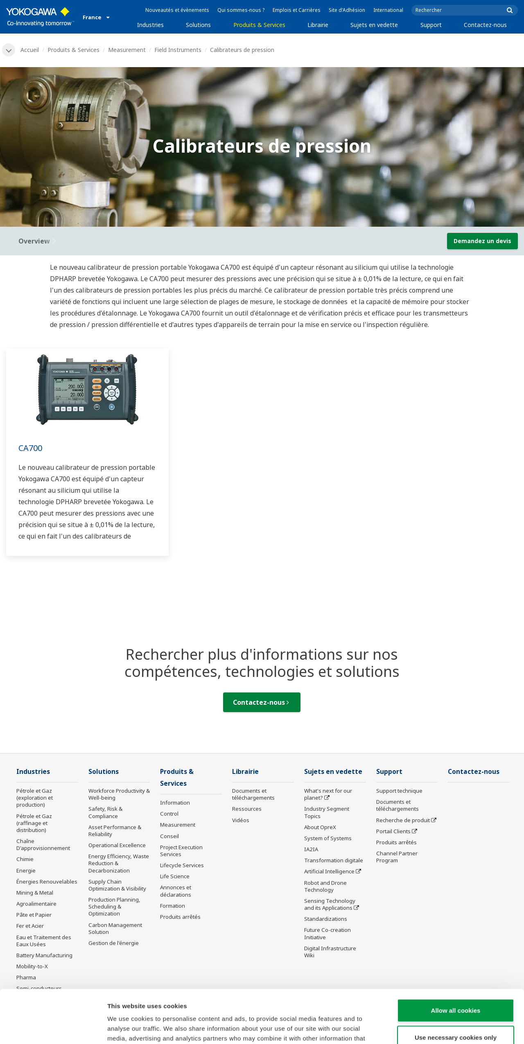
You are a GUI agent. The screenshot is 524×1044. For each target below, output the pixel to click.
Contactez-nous (485, 25)
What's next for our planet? (328, 794)
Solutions (198, 25)
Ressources (247, 808)
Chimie (25, 859)
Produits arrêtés (180, 916)
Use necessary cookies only (456, 984)
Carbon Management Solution (115, 928)
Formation (172, 905)
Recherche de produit (403, 820)
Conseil (169, 836)
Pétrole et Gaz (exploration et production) (34, 797)
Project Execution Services (181, 850)
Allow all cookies (456, 957)
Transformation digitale (333, 860)
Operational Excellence (117, 845)
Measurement (127, 50)
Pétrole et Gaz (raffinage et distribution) (34, 823)
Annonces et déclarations (175, 891)
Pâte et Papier (34, 914)
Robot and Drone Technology (325, 886)
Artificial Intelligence (329, 871)
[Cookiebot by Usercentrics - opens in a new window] (53, 1028)
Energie (26, 870)
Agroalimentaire (36, 903)
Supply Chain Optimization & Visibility (117, 885)
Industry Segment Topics (326, 812)
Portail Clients (393, 831)
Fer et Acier (30, 925)
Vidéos (240, 820)
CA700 (30, 447)
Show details (430, 1027)
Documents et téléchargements (253, 794)
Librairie (317, 25)
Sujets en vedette (374, 25)
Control (169, 813)
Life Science (175, 876)
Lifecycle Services (182, 865)
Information (175, 802)
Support (431, 25)
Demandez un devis (482, 241)
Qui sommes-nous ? (240, 10)
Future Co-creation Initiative (327, 933)
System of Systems (328, 838)
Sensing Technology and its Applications (329, 904)
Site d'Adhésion (347, 10)
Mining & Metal (34, 892)
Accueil (29, 50)
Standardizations (325, 918)
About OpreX (320, 827)
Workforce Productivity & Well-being (119, 794)
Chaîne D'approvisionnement (43, 844)
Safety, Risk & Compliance (105, 812)
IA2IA (311, 849)
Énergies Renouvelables (46, 881)
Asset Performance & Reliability (114, 830)
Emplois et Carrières (297, 10)
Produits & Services (259, 25)
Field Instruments (177, 50)
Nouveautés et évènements (177, 10)
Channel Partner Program (397, 857)
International (388, 10)
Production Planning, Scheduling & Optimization (114, 906)
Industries (150, 25)
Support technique (399, 790)
